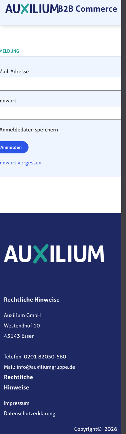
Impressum (16, 403)
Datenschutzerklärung (29, 413)
